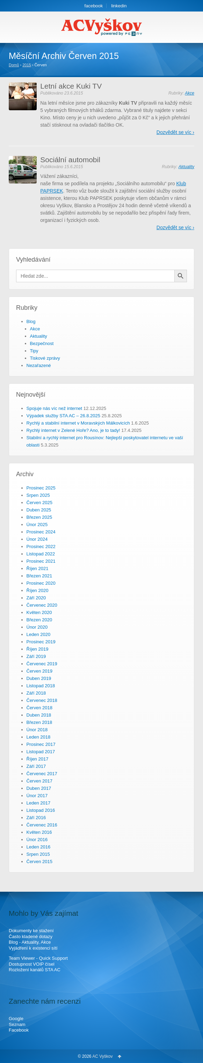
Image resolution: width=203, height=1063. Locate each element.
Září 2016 (36, 817)
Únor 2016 (37, 839)
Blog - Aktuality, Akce (30, 942)
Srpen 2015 (38, 854)
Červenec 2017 (42, 773)
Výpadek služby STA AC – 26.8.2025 (64, 415)
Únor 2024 (37, 539)
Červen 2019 (39, 671)
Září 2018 (36, 693)
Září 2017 (36, 766)
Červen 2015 (39, 861)
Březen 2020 (39, 619)
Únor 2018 (37, 729)
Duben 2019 (39, 678)
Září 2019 (36, 656)
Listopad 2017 (41, 751)
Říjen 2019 (38, 649)
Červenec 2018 (42, 700)
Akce (189, 93)
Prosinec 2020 (41, 583)
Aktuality (186, 166)
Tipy (34, 350)
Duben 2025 (39, 509)
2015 (26, 65)
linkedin (118, 5)
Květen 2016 (39, 832)
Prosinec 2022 (41, 546)
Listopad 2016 (41, 810)
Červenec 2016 (42, 825)
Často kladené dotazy (30, 936)
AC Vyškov (103, 1056)
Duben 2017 (39, 788)
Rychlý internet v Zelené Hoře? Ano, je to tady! (73, 430)
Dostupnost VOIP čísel (32, 964)
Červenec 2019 (42, 663)
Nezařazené (39, 365)
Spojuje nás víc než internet (54, 408)
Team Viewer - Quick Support (38, 958)
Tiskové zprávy (45, 358)
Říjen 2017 (38, 759)
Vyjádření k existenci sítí (33, 948)
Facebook (19, 1030)
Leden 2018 (39, 737)
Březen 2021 (39, 575)
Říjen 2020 (38, 590)
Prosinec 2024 (41, 531)
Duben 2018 (39, 715)
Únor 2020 (37, 627)
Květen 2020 (39, 612)
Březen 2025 (39, 517)
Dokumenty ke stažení (31, 930)
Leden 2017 (39, 803)
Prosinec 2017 (41, 744)
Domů (14, 65)
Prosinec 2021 (41, 561)
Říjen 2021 (38, 568)
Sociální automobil (70, 160)
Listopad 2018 (41, 685)
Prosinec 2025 (41, 488)
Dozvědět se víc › (175, 132)
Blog (31, 321)
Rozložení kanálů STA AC (34, 969)
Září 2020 (36, 597)
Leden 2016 (39, 846)
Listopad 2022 (41, 553)
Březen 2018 (39, 722)
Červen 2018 (39, 707)
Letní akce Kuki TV (71, 86)
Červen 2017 (39, 781)
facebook (94, 5)
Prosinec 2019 (41, 641)
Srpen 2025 (38, 495)
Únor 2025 (37, 524)
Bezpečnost (42, 343)
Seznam (17, 1024)
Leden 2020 (39, 634)
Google (16, 1018)
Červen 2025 (39, 502)
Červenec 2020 (42, 605)
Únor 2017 (37, 795)
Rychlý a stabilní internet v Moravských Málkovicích (78, 423)
